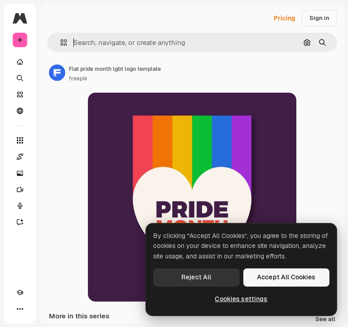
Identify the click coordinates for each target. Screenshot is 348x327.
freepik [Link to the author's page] (78, 78)
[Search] (20, 78)
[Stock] (20, 94)
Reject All (196, 277)
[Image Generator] (20, 173)
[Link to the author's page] (57, 72)
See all (325, 319)
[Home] (20, 61)
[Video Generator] (20, 189)
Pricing (284, 18)
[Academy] (20, 292)
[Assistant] (20, 222)
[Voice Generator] (20, 205)
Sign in (319, 18)
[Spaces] (20, 156)
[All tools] (20, 140)
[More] (20, 309)
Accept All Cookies (286, 277)
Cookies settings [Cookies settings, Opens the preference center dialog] (241, 299)
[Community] (20, 111)
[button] (60, 42)
